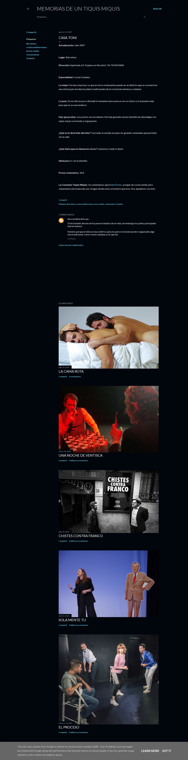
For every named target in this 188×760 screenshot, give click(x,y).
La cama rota (71, 371)
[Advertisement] (109, 274)
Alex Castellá (72, 219)
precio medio (32, 51)
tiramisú (30, 58)
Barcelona (31, 43)
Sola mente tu (72, 620)
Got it (166, 751)
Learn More (150, 751)
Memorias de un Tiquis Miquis (78, 8)
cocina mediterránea (36, 47)
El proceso (69, 727)
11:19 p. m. (71, 239)
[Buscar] (157, 8)
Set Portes (116, 184)
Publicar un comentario (71, 245)
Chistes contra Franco (81, 536)
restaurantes (32, 54)
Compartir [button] (31, 32)
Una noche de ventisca (81, 455)
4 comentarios (75, 376)
